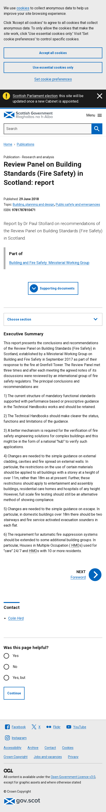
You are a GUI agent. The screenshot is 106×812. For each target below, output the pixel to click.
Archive (33, 748)
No (15, 667)
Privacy (73, 757)
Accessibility (12, 748)
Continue (14, 693)
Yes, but (19, 677)
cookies (23, 8)
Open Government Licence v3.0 (73, 777)
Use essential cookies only (53, 67)
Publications (25, 144)
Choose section (52, 318)
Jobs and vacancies (48, 757)
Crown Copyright (16, 757)
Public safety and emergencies (78, 204)
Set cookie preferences (53, 79)
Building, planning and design (33, 204)
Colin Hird (16, 618)
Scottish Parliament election (35, 96)
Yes (16, 656)
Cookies (67, 748)
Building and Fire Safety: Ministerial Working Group (49, 263)
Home (8, 144)
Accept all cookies (53, 53)
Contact (50, 748)
